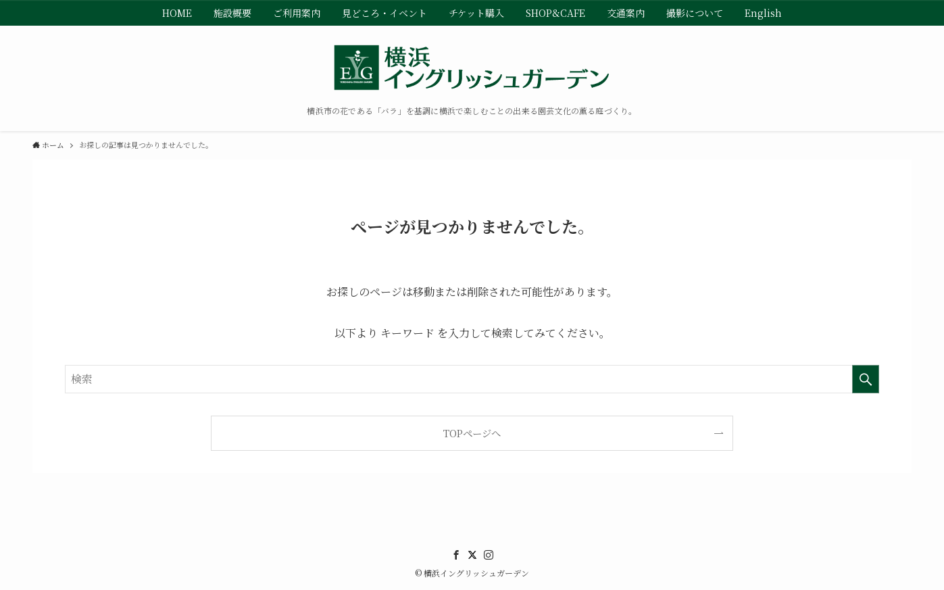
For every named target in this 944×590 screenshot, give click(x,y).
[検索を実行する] (865, 379)
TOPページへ (472, 433)
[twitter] (472, 555)
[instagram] (488, 555)
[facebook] (456, 555)
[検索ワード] (472, 379)
